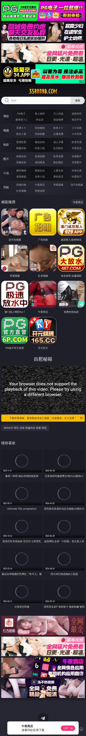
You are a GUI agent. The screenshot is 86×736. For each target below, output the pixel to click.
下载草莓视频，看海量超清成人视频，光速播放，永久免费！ (46, 418)
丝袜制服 (40, 133)
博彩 (6, 116)
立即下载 (68, 728)
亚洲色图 (40, 156)
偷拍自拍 (40, 142)
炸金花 (40, 119)
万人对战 (58, 113)
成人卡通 (58, 142)
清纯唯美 (40, 162)
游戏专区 (77, 113)
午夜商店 (40, 184)
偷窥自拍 (21, 156)
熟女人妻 (21, 133)
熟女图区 (58, 162)
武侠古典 (77, 170)
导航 (6, 187)
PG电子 (21, 113)
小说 (6, 173)
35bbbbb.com (43, 91)
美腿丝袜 (21, 162)
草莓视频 (58, 184)
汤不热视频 (76, 184)
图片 (6, 159)
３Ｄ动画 (77, 127)
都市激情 (21, 170)
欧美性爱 (77, 142)
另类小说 (40, 176)
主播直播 (58, 133)
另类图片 (77, 162)
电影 (6, 145)
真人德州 (40, 113)
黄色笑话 (58, 176)
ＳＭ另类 (77, 133)
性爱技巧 (77, 176)
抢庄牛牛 (77, 119)
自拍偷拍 (40, 127)
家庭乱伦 (40, 170)
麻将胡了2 (21, 119)
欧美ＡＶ (58, 127)
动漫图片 (77, 156)
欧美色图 (58, 156)
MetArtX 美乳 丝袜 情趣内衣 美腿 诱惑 (25, 427)
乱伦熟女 (58, 148)
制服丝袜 (21, 148)
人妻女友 (58, 170)
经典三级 (40, 148)
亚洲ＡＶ (21, 127)
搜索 (77, 100)
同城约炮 (21, 184)
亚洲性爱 (21, 142)
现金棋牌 (58, 119)
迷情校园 (21, 176)
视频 (6, 130)
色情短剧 (40, 190)
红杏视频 (21, 190)
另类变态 (77, 148)
